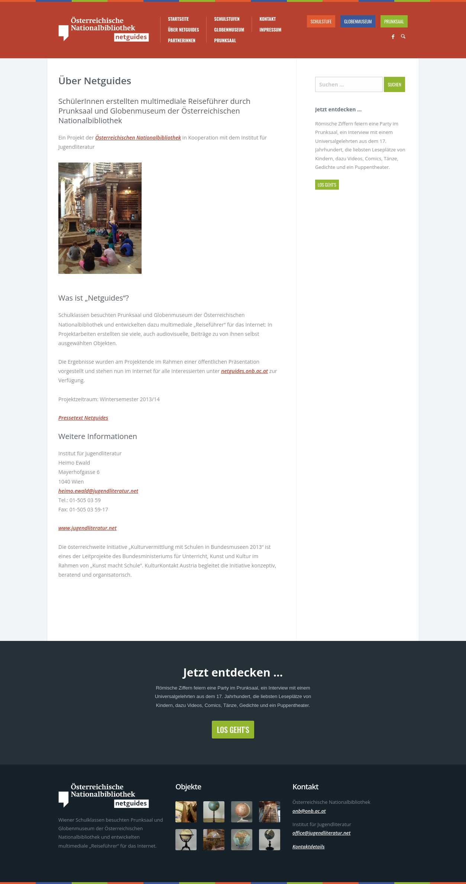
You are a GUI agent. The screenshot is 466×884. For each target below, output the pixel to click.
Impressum (270, 29)
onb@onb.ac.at (309, 811)
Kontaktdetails (308, 846)
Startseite (178, 19)
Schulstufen (226, 19)
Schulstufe (321, 21)
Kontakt (267, 19)
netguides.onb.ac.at (244, 370)
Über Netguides (183, 29)
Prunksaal (225, 40)
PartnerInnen (181, 40)
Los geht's (327, 184)
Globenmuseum (229, 29)
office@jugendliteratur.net (321, 832)
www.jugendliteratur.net (87, 527)
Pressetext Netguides (83, 417)
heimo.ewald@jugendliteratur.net (98, 490)
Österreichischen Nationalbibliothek (138, 137)
